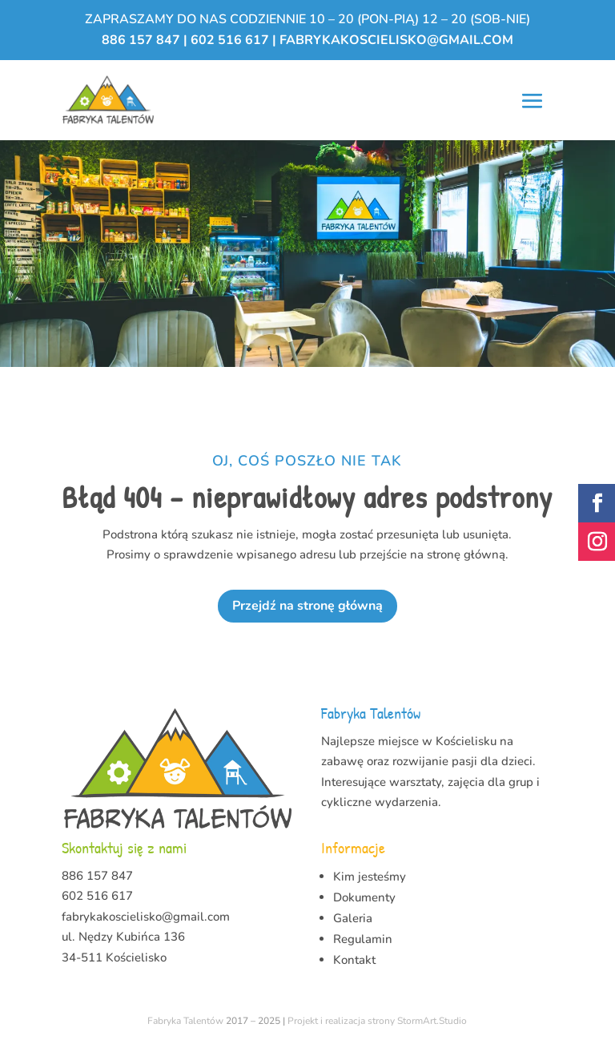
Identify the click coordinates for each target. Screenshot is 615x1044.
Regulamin (362, 939)
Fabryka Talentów (185, 1020)
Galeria (352, 918)
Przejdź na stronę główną (307, 606)
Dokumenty (364, 897)
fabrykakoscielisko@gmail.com (396, 40)
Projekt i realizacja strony (341, 1020)
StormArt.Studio (432, 1020)
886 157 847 (142, 40)
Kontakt (354, 960)
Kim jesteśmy (369, 877)
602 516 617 (230, 40)
